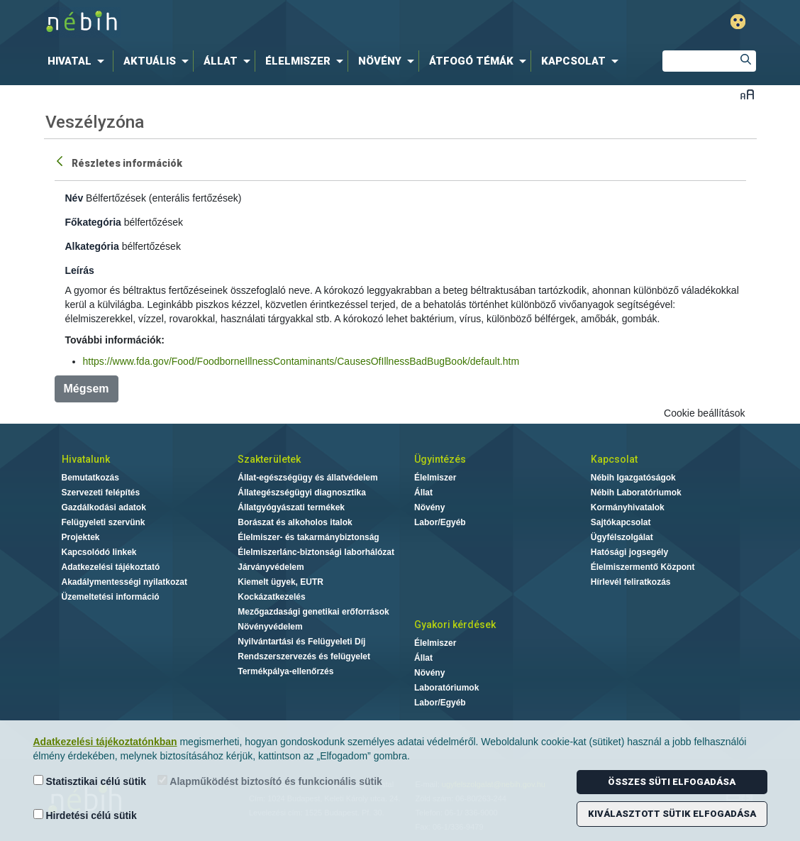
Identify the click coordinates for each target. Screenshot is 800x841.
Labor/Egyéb (440, 522)
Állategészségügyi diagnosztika (302, 493)
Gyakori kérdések (455, 624)
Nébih (249, 22)
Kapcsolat (614, 459)
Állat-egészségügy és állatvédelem (307, 478)
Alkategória (92, 246)
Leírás (79, 270)
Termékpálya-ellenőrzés (285, 671)
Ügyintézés (440, 459)
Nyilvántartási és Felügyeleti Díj (301, 642)
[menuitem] (78, 61)
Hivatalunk (86, 459)
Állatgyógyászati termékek (291, 507)
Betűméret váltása (747, 94)
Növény (429, 507)
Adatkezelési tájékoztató (111, 567)
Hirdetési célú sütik (85, 815)
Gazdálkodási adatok (104, 507)
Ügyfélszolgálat (622, 537)
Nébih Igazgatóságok (633, 478)
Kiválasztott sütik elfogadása (672, 813)
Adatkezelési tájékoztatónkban (105, 741)
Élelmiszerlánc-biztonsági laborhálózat (316, 552)
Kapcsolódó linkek (99, 552)
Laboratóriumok (446, 688)
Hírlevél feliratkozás (631, 582)
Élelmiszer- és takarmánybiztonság (308, 537)
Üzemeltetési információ (111, 597)
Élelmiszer (435, 478)
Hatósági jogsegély (629, 552)
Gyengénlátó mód (737, 21)
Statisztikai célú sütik (90, 781)
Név (74, 198)
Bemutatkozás (90, 478)
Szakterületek (269, 459)
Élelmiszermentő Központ (643, 567)
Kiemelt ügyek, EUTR (280, 582)
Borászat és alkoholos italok (295, 522)
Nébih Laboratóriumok (636, 493)
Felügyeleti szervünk (103, 522)
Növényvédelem (270, 627)
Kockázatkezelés (271, 597)
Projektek (81, 537)
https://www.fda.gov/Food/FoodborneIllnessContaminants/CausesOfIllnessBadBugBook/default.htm (301, 361)
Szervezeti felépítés (101, 493)
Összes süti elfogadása (671, 781)
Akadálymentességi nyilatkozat (124, 582)
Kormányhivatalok (628, 507)
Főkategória (93, 222)
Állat (423, 493)
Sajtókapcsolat (621, 522)
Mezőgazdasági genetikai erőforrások (313, 612)
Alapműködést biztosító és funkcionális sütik (269, 781)
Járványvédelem (271, 567)
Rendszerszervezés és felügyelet (304, 656)
